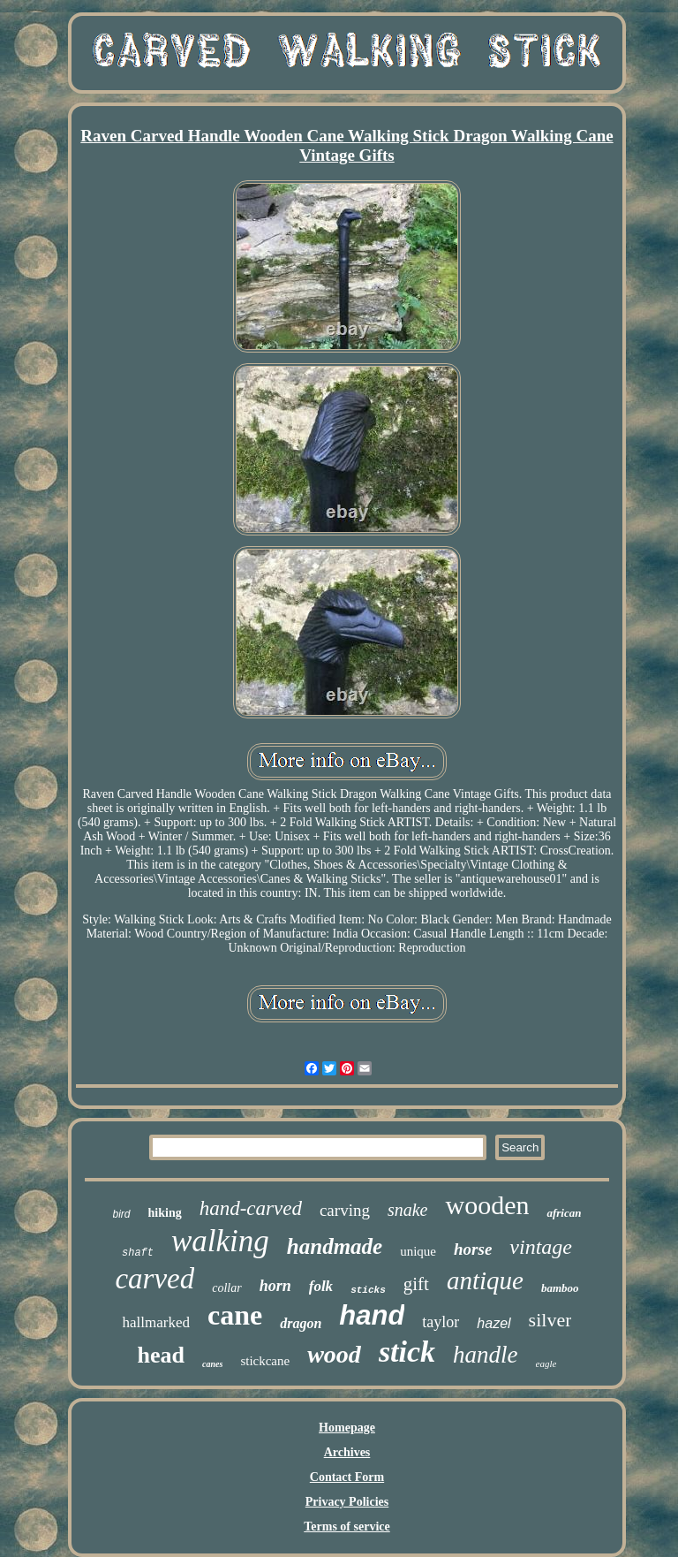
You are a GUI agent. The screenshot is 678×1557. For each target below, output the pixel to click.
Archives (347, 1452)
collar (226, 1288)
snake (408, 1209)
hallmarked (155, 1322)
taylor (440, 1322)
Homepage (347, 1427)
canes (212, 1364)
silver (550, 1320)
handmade (334, 1246)
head (161, 1355)
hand (371, 1315)
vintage (540, 1246)
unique (418, 1251)
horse (473, 1249)
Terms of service (346, 1526)
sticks (368, 1290)
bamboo (560, 1288)
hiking (165, 1212)
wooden (487, 1204)
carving (345, 1210)
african (563, 1212)
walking (220, 1241)
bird (122, 1214)
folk (321, 1286)
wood (334, 1354)
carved (154, 1279)
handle (485, 1354)
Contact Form (347, 1477)
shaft (138, 1253)
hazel (493, 1323)
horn (275, 1286)
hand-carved (251, 1208)
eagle (546, 1363)
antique (485, 1280)
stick (407, 1351)
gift (416, 1284)
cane (234, 1315)
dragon (300, 1323)
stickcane (265, 1361)
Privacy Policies (346, 1501)
